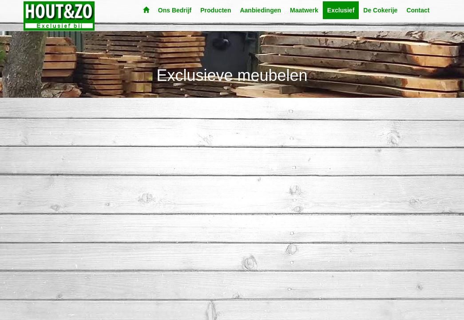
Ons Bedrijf (174, 10)
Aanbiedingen (260, 10)
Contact (417, 10)
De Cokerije (380, 10)
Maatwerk (304, 10)
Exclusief (340, 10)
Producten (215, 10)
